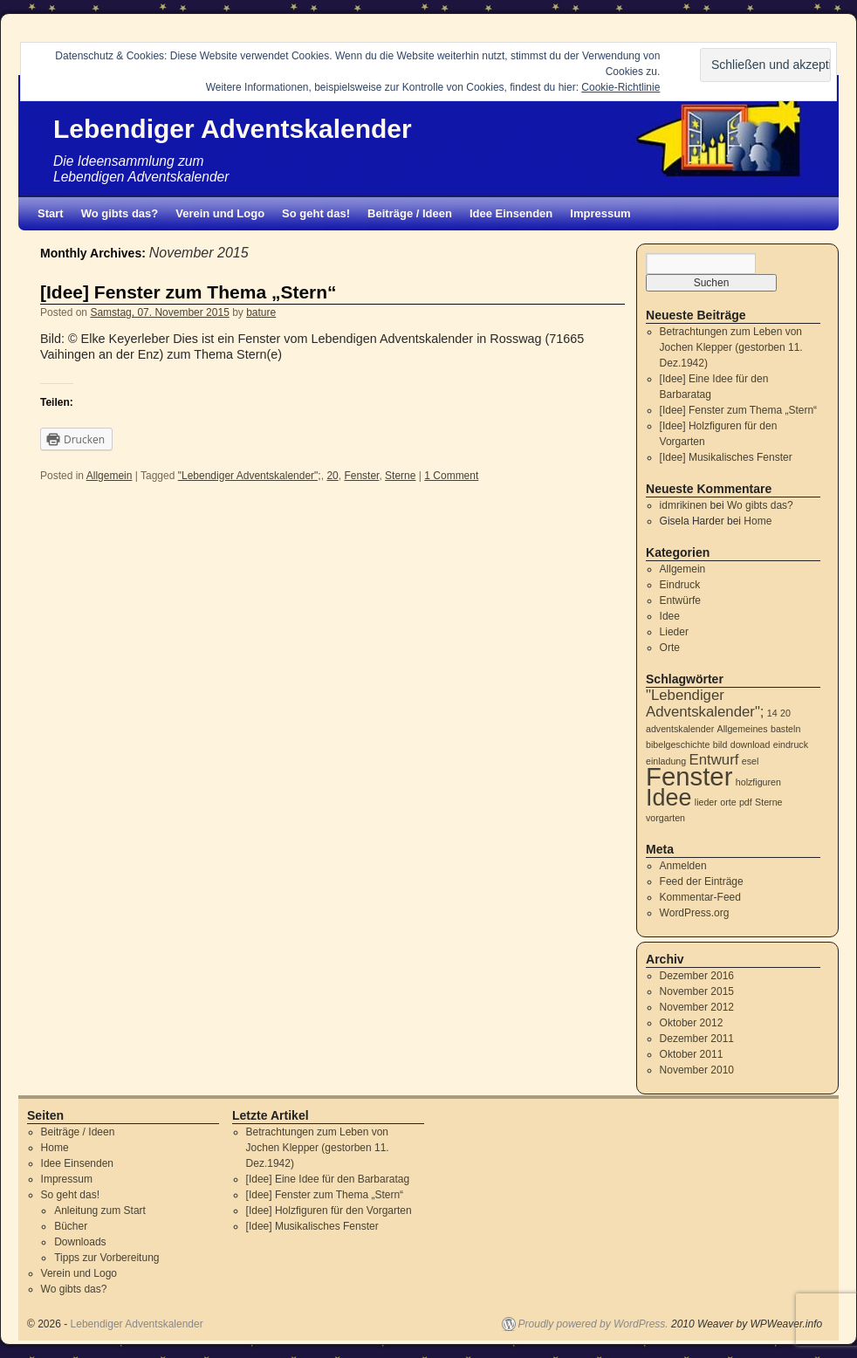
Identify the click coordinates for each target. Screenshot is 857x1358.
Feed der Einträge (702, 881)
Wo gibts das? (120, 213)
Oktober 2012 (691, 1023)
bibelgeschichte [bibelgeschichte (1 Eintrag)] (678, 744)
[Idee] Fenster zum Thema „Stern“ (188, 292)
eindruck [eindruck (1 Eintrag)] (790, 744)
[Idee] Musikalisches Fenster (726, 457)
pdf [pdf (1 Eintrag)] (745, 802)
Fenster (361, 476)
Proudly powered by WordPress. (593, 1324)
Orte (670, 647)
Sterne (400, 476)
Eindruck (680, 585)
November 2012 (697, 1007)
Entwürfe (680, 600)
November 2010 (697, 1070)
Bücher (70, 1226)
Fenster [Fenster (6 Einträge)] (689, 776)
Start (51, 213)
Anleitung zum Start (100, 1210)
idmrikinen (684, 505)
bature (261, 312)
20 (332, 476)
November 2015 (697, 991)
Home (757, 521)
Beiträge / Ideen (409, 213)
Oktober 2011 (691, 1054)
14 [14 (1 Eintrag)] (772, 713)
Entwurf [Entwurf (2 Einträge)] (714, 759)
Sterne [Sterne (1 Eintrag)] (768, 802)
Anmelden (683, 866)
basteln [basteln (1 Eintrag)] (785, 729)
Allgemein (109, 476)
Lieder (674, 632)
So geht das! (316, 213)
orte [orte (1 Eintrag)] (728, 802)
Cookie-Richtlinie (620, 87)
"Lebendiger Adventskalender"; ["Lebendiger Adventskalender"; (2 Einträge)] (705, 703)
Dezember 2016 (697, 976)
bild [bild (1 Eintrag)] (720, 744)
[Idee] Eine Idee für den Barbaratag (327, 1179)
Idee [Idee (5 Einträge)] (668, 798)
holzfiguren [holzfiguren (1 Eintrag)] (758, 782)
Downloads (80, 1242)
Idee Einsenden (511, 213)
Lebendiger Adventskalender (232, 128)
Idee (670, 616)
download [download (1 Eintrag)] (750, 744)
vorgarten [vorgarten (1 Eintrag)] (665, 818)
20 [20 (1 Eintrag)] (785, 713)
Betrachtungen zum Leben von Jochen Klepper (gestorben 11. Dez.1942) (731, 347)
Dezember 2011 (697, 1038)
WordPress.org (695, 913)
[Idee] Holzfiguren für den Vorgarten (329, 1210)
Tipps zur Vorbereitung (106, 1258)
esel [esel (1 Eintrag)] (750, 761)
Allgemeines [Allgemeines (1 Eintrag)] (742, 729)
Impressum (600, 213)
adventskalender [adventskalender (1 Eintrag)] (680, 729)
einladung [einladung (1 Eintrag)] (666, 761)
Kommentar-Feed (700, 897)
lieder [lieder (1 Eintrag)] (706, 802)
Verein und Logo (219, 213)
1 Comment (451, 476)
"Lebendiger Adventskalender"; (249, 476)
